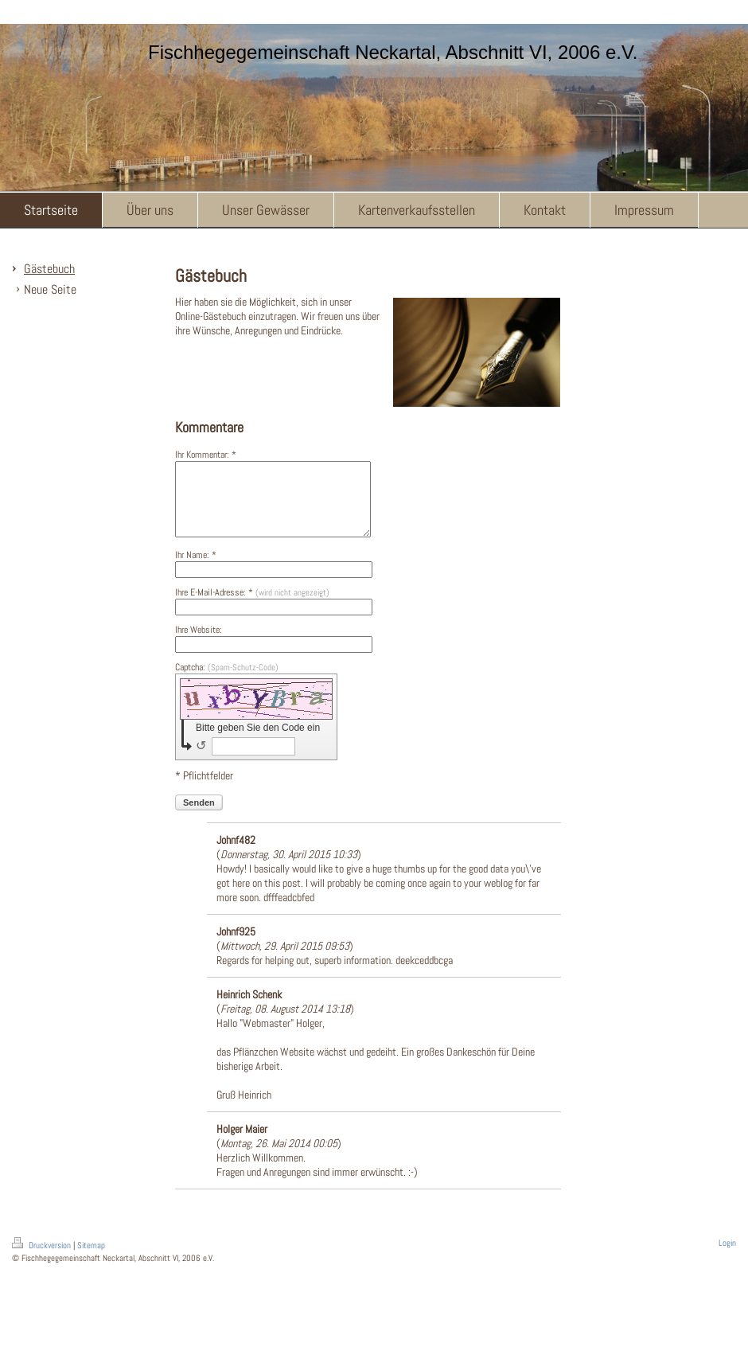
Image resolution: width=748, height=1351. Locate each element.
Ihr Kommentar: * (205, 454)
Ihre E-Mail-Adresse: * (252, 606)
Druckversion (42, 1259)
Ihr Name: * (195, 569)
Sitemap (91, 1259)
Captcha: (227, 681)
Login (727, 1257)
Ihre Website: (198, 644)
